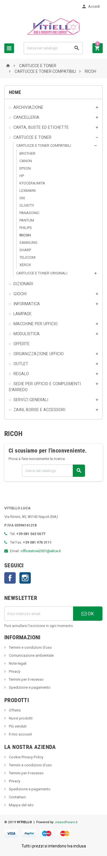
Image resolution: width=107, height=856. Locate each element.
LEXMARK (27, 190)
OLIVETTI (26, 205)
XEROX (25, 265)
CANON (25, 161)
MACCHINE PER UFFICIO (35, 323)
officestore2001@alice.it (41, 551)
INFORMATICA (26, 304)
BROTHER (27, 153)
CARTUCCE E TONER (32, 137)
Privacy (14, 671)
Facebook (10, 578)
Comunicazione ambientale (31, 655)
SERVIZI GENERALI (30, 399)
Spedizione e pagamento (29, 687)
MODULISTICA (26, 333)
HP (21, 176)
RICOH (25, 235)
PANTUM (26, 220)
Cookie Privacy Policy (25, 757)
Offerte (14, 710)
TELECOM (27, 257)
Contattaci (17, 797)
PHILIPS (25, 228)
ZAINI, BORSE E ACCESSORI (39, 409)
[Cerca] (53, 48)
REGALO (21, 373)
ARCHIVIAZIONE (28, 107)
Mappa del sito (21, 805)
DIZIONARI (23, 284)
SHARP (25, 250)
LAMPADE (22, 314)
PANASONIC (29, 213)
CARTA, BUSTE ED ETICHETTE (41, 127)
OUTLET (20, 363)
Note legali (17, 663)
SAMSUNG (28, 242)
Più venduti (17, 726)
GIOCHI (20, 294)
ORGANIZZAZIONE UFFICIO (38, 353)
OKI (22, 198)
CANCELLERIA (26, 117)
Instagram (25, 578)
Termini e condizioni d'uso (30, 647)
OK (88, 613)
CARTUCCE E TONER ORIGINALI (41, 273)
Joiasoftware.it (66, 822)
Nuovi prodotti (20, 718)
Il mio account (20, 734)
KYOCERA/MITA (32, 183)
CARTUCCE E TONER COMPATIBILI (43, 145)
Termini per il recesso (26, 679)
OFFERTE (21, 343)
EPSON (25, 168)
